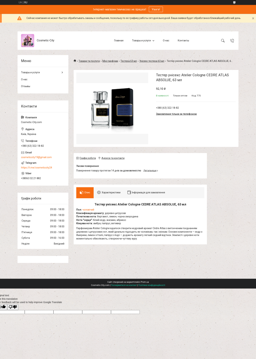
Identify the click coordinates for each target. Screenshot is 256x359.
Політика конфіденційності (151, 285)
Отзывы (25, 86)
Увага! (156, 9)
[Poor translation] (12, 307)
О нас (166, 40)
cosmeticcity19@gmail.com (36, 157)
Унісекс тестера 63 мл (151, 61)
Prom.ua (145, 282)
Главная (118, 40)
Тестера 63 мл (128, 61)
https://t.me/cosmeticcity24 (36, 167)
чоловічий (88, 209)
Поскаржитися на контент (124, 285)
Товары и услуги (141, 40)
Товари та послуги (89, 61)
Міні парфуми (110, 61)
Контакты (183, 40)
